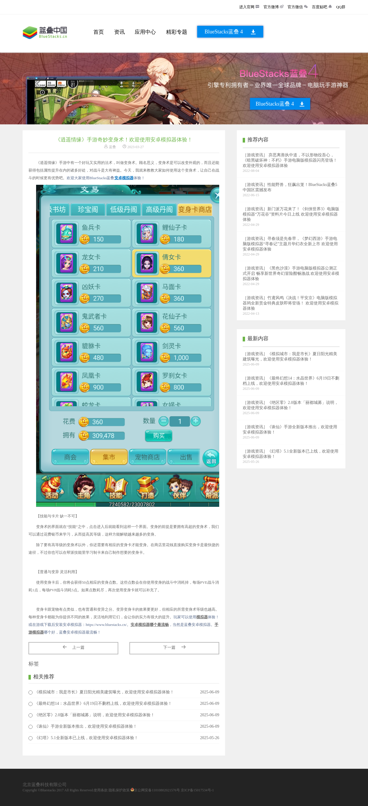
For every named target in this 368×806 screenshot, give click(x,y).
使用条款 (101, 790)
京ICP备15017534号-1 (197, 790)
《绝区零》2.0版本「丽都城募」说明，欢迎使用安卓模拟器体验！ (94, 715)
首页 (98, 32)
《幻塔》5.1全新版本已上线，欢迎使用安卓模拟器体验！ (86, 738)
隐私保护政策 (119, 790)
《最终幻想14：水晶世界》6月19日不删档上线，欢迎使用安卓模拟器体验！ (103, 703)
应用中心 (145, 32)
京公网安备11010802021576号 (157, 790)
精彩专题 (176, 32)
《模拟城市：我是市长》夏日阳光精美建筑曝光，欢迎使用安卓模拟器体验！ (104, 692)
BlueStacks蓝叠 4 (224, 32)
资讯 (119, 32)
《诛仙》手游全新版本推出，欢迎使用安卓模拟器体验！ (85, 726)
